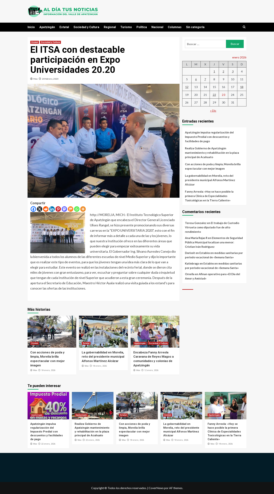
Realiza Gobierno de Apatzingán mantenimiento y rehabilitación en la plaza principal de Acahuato (212, 153)
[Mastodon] (64, 209)
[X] (39, 209)
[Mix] (70, 209)
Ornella (189, 274)
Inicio (31, 27)
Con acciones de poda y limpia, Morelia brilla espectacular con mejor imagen (213, 166)
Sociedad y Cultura (86, 27)
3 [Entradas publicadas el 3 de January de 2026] (233, 71)
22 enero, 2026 (48, 444)
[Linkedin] (52, 209)
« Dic (213, 110)
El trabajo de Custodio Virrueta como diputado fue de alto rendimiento (212, 227)
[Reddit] (46, 209)
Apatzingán (47, 27)
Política (141, 27)
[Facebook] (33, 209)
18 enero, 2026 (48, 370)
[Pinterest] (58, 209)
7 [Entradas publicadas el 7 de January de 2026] (205, 79)
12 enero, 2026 (151, 370)
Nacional (157, 27)
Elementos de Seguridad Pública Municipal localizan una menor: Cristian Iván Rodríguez (214, 242)
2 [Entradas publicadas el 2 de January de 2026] (223, 71)
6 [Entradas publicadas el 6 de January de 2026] (196, 79)
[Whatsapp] (77, 209)
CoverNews (156, 488)
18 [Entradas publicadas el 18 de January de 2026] (241, 87)
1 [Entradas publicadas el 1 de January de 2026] (214, 71)
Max (35, 78)
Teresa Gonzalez (196, 223)
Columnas (175, 27)
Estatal (64, 27)
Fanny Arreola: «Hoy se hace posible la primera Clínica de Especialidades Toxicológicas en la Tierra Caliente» (209, 196)
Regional (110, 27)
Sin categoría (195, 27)
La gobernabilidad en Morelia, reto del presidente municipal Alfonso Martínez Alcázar (103, 357)
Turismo (126, 27)
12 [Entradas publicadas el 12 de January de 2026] (186, 87)
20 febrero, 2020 (50, 78)
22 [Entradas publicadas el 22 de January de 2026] (214, 94)
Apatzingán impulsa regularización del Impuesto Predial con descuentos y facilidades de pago (209, 137)
